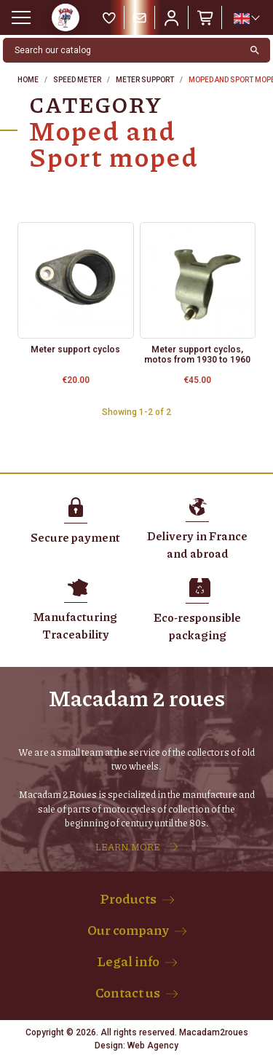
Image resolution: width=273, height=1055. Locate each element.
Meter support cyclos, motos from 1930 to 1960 (197, 354)
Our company (128, 929)
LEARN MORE (127, 846)
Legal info (128, 961)
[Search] (121, 50)
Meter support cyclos (75, 349)
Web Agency (152, 1045)
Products (128, 898)
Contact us (127, 992)
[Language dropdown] (246, 18)
